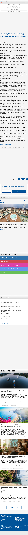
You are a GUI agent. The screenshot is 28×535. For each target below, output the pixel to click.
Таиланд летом (8, 501)
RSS (1, 520)
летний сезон (17, 404)
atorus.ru (11, 533)
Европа (3, 436)
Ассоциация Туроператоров (6, 1)
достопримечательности (6, 502)
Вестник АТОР (5, 261)
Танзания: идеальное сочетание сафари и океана (10, 302)
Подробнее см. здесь (5, 144)
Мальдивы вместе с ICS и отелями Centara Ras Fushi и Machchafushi (11, 311)
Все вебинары (5, 323)
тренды (14, 468)
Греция (6, 147)
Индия (13, 147)
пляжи (20, 436)
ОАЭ (16, 147)
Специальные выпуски (9, 258)
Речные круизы (11, 404)
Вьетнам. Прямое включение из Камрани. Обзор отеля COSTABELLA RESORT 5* (12, 316)
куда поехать (18, 501)
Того (23, 147)
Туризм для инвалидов (14, 8)
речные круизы (4, 404)
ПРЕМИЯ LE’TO (14, 6)
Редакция (3, 518)
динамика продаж (20, 468)
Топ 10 (3, 272)
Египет (10, 147)
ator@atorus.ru (9, 527)
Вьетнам (2, 147)
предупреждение (10, 148)
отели (23, 436)
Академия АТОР (14, 9)
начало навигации (5, 405)
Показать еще (14, 507)
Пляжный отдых (15, 436)
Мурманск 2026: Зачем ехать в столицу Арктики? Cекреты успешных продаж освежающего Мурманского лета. (12, 321)
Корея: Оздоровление (14, 11)
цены (11, 468)
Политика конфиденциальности (6, 516)
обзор (5, 148)
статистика (16, 148)
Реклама (3, 519)
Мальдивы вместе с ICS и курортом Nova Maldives (10, 306)
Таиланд (19, 147)
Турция (2, 148)
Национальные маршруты (10, 269)
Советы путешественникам (10, 265)
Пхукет (14, 501)
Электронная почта (5, 188)
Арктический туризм (14, 4)
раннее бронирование (13, 405)
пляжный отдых (8, 436)
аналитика (4, 468)
